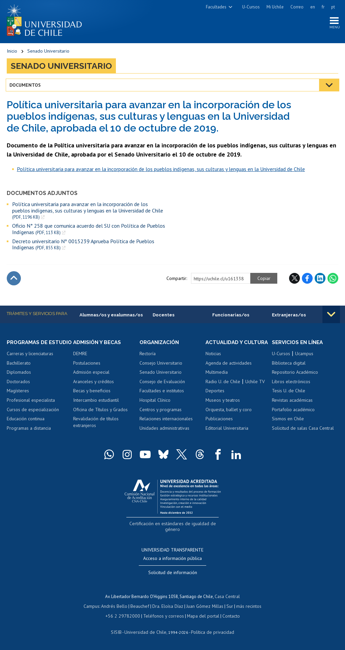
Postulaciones (86, 365)
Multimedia (217, 380)
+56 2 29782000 (125, 616)
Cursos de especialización (33, 417)
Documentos (26, 86)
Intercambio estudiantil (96, 402)
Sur (227, 606)
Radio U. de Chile (223, 389)
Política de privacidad (210, 631)
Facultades (216, 7)
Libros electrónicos (291, 383)
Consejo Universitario (160, 365)
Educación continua (25, 426)
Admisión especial (91, 374)
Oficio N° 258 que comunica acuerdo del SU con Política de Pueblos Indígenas (88, 230)
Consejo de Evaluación (162, 383)
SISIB (119, 631)
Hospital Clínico (154, 402)
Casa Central (227, 597)
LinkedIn (320, 280)
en (312, 7)
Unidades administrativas (164, 430)
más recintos (245, 606)
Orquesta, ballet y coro (229, 417)
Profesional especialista (31, 408)
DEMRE (80, 355)
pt (333, 7)
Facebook (307, 279)
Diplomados (19, 380)
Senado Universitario (48, 52)
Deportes (215, 399)
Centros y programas (160, 411)
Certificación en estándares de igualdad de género (173, 531)
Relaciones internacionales (166, 420)
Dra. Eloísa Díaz (168, 606)
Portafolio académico (293, 411)
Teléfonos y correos (163, 616)
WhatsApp (333, 279)
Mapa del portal (200, 616)
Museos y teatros (223, 408)
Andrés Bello (116, 606)
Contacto (226, 616)
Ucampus (304, 355)
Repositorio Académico (295, 374)
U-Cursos (251, 7)
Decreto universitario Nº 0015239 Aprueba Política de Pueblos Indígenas (83, 245)
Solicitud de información (172, 573)
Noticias (213, 362)
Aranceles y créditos (93, 383)
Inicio (12, 52)
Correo (297, 7)
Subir (14, 280)
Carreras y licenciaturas (30, 362)
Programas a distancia (29, 436)
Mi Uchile (275, 7)
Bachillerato (19, 371)
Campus (95, 606)
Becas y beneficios (92, 392)
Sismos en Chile (288, 420)
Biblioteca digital (289, 365)
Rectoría (147, 355)
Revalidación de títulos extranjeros (96, 423)
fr (323, 7)
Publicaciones (219, 426)
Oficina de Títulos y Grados (100, 411)
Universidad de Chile (146, 631)
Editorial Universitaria (227, 436)
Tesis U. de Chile (288, 392)
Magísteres (18, 399)
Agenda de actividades (229, 371)
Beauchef (141, 606)
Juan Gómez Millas (203, 606)
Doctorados (18, 389)
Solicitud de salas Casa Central (303, 430)
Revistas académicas (292, 402)
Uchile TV (255, 389)
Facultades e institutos (161, 392)
